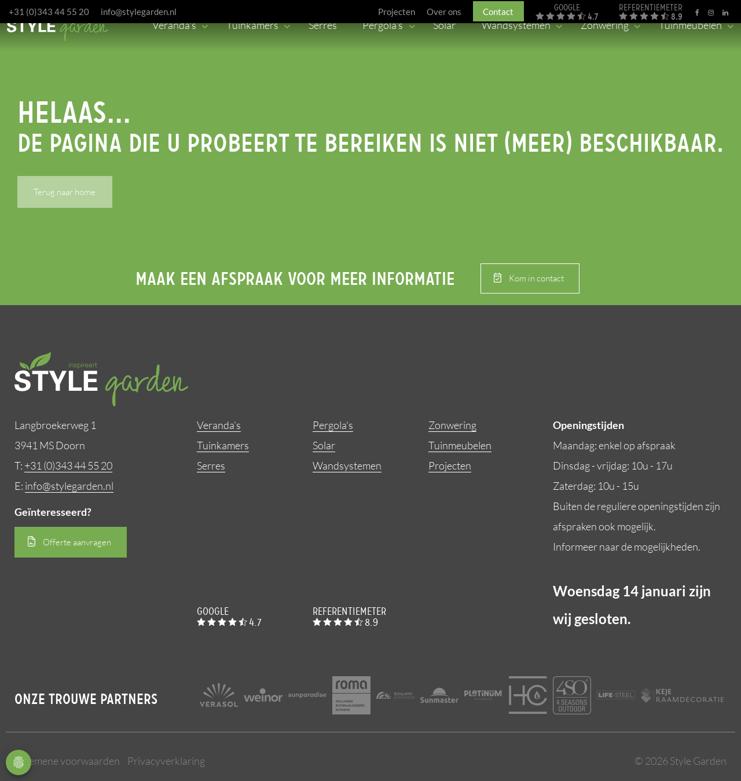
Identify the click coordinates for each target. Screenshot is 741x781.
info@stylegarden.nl (139, 11)
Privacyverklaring (166, 760)
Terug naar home (65, 191)
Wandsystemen (347, 465)
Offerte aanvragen (77, 542)
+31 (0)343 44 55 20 (49, 11)
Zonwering (452, 425)
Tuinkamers (223, 445)
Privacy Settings (18, 762)
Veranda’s (219, 425)
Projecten (449, 465)
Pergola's (333, 425)
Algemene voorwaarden (67, 760)
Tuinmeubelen (459, 445)
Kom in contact (536, 278)
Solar (324, 445)
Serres (211, 465)
